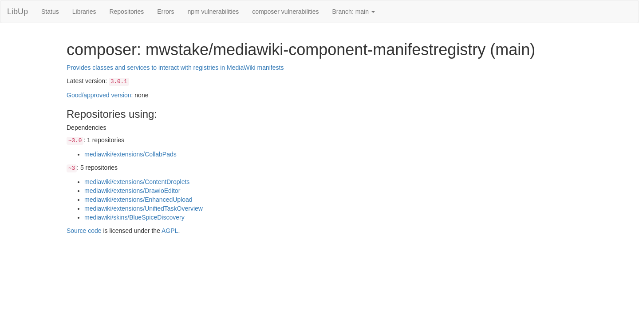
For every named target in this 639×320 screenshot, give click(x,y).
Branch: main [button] (353, 11)
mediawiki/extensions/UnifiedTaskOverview (143, 208)
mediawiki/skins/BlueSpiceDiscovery (134, 217)
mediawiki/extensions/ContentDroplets (136, 181)
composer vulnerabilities (285, 11)
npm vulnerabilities (213, 11)
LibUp (17, 11)
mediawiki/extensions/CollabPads (130, 154)
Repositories (126, 11)
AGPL (170, 230)
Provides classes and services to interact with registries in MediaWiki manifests (175, 67)
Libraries (84, 11)
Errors (165, 11)
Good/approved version (99, 95)
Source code (84, 230)
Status (50, 11)
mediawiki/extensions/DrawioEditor (132, 190)
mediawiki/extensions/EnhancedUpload (138, 199)
